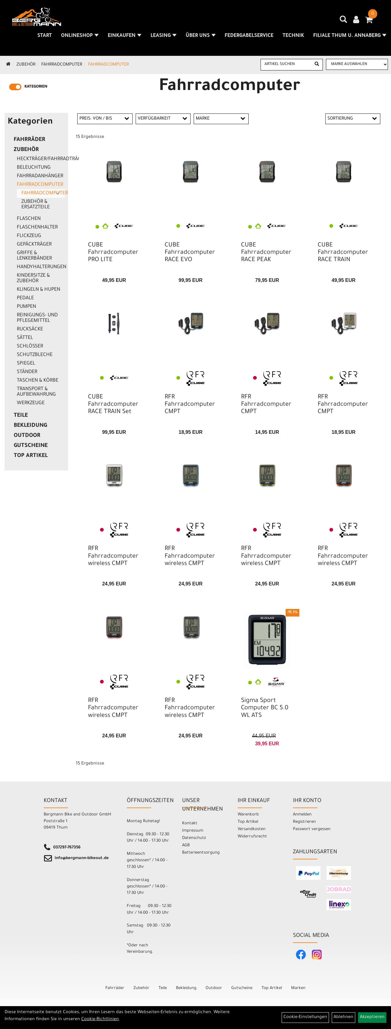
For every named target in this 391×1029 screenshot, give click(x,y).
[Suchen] (317, 64)
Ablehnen (343, 1017)
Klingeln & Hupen (38, 290)
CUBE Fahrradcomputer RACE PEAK (266, 253)
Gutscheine (31, 446)
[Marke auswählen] (357, 64)
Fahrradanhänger (40, 176)
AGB (186, 845)
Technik (293, 36)
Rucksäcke (30, 329)
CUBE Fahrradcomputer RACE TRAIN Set (113, 405)
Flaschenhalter (37, 227)
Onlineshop (80, 36)
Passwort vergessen (312, 829)
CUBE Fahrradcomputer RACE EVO (190, 253)
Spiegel (26, 363)
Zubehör (25, 65)
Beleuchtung (34, 168)
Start (44, 36)
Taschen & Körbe (37, 380)
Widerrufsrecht (252, 836)
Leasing (164, 36)
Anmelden (302, 814)
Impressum (192, 831)
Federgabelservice (249, 36)
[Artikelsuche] (343, 21)
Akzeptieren (372, 1017)
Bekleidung (30, 426)
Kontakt (189, 823)
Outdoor (27, 436)
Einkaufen (124, 36)
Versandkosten (251, 829)
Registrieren (304, 822)
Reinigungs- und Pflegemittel (37, 318)
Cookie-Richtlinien (100, 1019)
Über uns (201, 36)
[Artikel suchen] (286, 64)
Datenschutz (194, 838)
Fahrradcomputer (61, 65)
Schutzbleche (35, 355)
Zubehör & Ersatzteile (35, 204)
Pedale (25, 298)
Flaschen (29, 219)
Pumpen (26, 307)
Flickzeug (29, 236)
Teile (21, 416)
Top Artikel (31, 456)
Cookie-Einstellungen (305, 1017)
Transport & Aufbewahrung (36, 392)
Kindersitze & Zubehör (33, 278)
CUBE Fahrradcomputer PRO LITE (113, 253)
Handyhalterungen (41, 267)
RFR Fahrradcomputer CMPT (190, 405)
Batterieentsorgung (201, 853)
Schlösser (30, 346)
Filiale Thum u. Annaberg (349, 36)
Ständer (27, 372)
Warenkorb (248, 814)
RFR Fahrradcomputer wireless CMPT (113, 556)
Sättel (25, 338)
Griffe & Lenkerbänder (34, 255)
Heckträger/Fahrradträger (41, 159)
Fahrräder (29, 140)
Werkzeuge (31, 403)
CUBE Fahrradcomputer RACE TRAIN (343, 253)
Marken (298, 988)
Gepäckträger (34, 244)
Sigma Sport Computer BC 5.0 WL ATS (264, 708)
